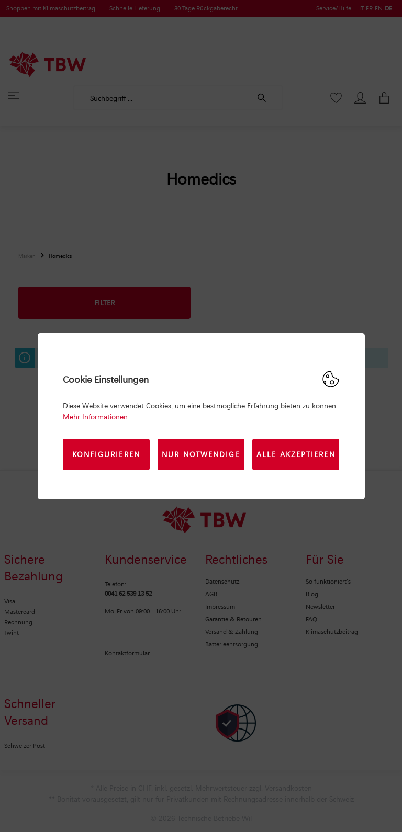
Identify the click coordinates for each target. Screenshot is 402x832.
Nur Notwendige (201, 454)
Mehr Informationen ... (99, 416)
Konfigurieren (106, 454)
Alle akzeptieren (296, 454)
